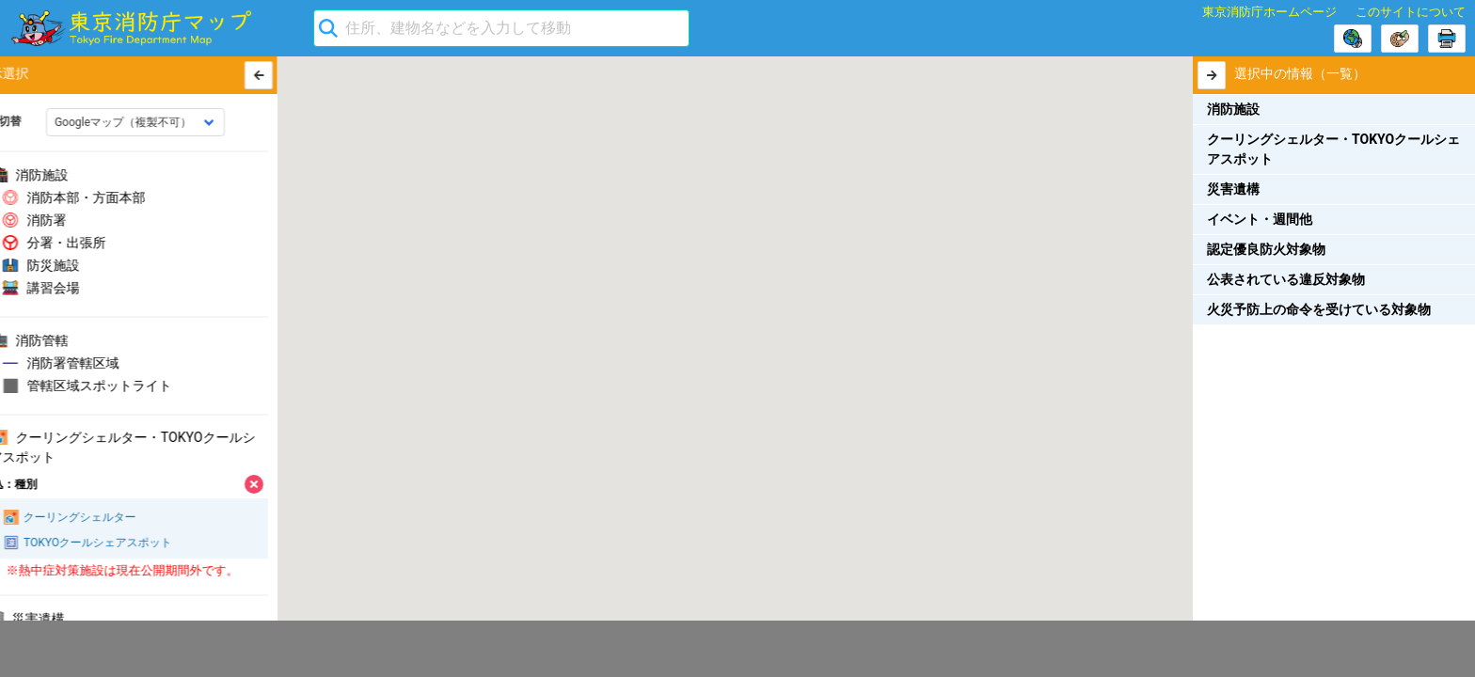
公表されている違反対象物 (1286, 279)
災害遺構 (1233, 189)
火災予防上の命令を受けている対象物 (1319, 309)
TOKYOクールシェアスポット (111, 543)
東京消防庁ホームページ (1269, 12)
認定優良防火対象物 (1266, 249)
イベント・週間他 (1259, 219)
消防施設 (1233, 109)
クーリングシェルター (93, 518)
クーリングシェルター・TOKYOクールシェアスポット (1333, 149)
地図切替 (32, 121)
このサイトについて (1411, 12)
